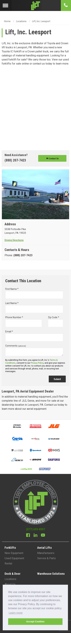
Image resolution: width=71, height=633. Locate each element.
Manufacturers (45, 553)
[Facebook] (28, 535)
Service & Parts (46, 558)
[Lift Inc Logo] (35, 5)
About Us (10, 584)
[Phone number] (66, 5)
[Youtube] (43, 535)
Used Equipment (14, 558)
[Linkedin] (35, 535)
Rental (8, 563)
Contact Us (52, 158)
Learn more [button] (16, 612)
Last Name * (34, 307)
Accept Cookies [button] (35, 621)
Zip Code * (55, 321)
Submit (57, 379)
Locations (21, 21)
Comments (34, 350)
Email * (34, 335)
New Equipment (14, 553)
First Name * (34, 293)
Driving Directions (14, 240)
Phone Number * (23, 321)
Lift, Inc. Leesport (41, 21)
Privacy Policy (37, 363)
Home (7, 21)
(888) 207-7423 (15, 160)
